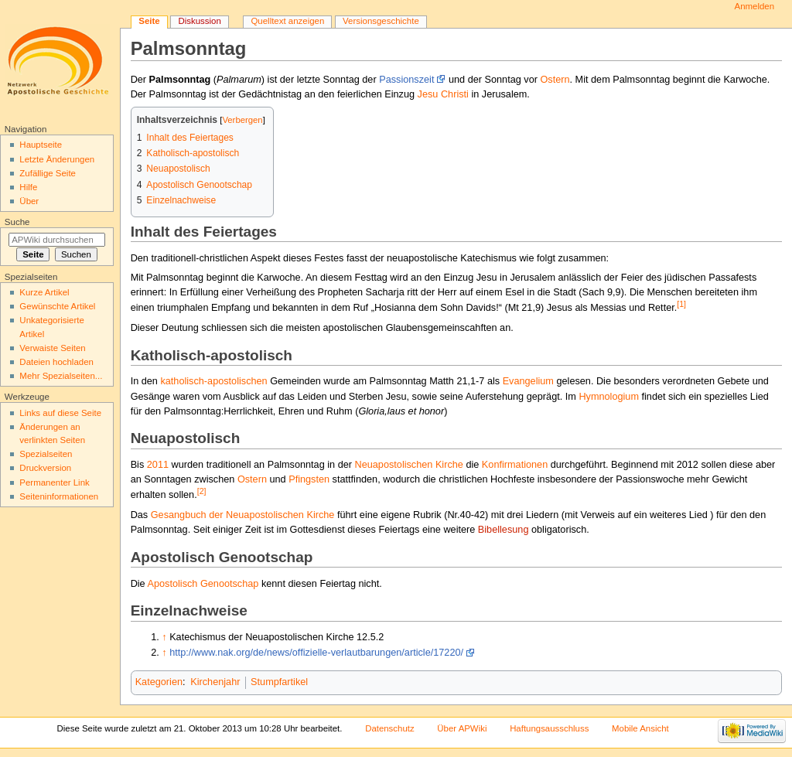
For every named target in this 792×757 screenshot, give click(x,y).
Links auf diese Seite (60, 413)
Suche (17, 222)
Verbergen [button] (242, 119)
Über (29, 201)
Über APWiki (461, 728)
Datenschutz (390, 728)
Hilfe (28, 187)
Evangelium (528, 381)
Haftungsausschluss (549, 728)
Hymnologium (609, 396)
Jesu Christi (443, 94)
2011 (158, 464)
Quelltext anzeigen (287, 21)
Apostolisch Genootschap (203, 583)
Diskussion (199, 21)
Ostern (554, 79)
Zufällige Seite (47, 173)
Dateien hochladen (56, 362)
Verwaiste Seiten (52, 348)
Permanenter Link (54, 482)
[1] (681, 304)
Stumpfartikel (279, 682)
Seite (148, 21)
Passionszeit (406, 79)
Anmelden (755, 6)
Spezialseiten (45, 454)
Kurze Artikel (44, 292)
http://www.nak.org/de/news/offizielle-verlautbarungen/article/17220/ (316, 652)
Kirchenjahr (215, 682)
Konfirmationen (515, 464)
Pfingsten (308, 479)
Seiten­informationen (58, 496)
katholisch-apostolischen (213, 381)
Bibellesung (503, 529)
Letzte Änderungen (56, 159)
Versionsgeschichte (381, 21)
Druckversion (45, 467)
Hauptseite (40, 144)
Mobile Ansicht (640, 728)
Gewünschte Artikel (57, 306)
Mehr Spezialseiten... (60, 375)
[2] (202, 491)
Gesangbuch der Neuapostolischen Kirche (243, 515)
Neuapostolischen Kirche (409, 464)
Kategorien (159, 682)
